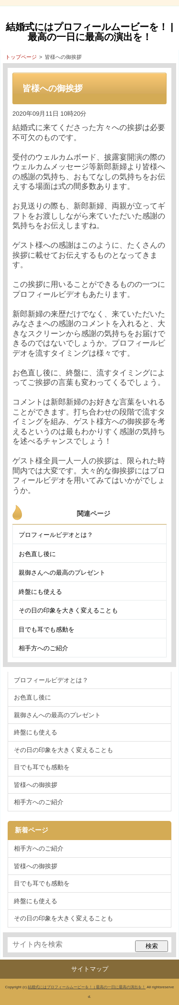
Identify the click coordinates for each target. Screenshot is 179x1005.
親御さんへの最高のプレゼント (62, 572)
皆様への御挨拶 (35, 784)
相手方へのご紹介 (43, 648)
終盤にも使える (40, 591)
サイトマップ (89, 968)
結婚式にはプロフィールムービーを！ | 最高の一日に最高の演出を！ (89, 32)
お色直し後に (37, 553)
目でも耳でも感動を (46, 629)
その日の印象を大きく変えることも (68, 610)
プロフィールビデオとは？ (56, 534)
